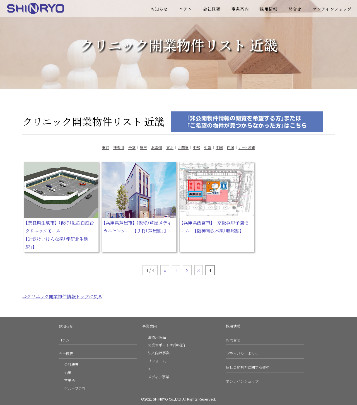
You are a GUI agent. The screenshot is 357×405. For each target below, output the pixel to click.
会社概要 (211, 9)
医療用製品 (157, 337)
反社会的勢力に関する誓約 (247, 367)
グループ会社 (75, 388)
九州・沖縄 (246, 147)
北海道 (156, 147)
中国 (219, 147)
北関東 (183, 147)
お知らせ (159, 9)
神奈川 (118, 147)
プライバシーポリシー (244, 353)
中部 (196, 147)
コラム (185, 9)
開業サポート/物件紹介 (166, 345)
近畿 (207, 147)
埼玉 (143, 147)
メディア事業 (158, 376)
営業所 (69, 380)
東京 (105, 147)
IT (149, 368)
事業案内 (240, 9)
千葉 (132, 147)
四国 (230, 147)
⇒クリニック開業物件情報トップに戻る (62, 296)
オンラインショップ (332, 9)
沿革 (67, 372)
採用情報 (268, 9)
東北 (169, 147)
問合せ (294, 9)
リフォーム (157, 360)
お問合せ (233, 340)
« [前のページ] (164, 270)
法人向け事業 (159, 352)
